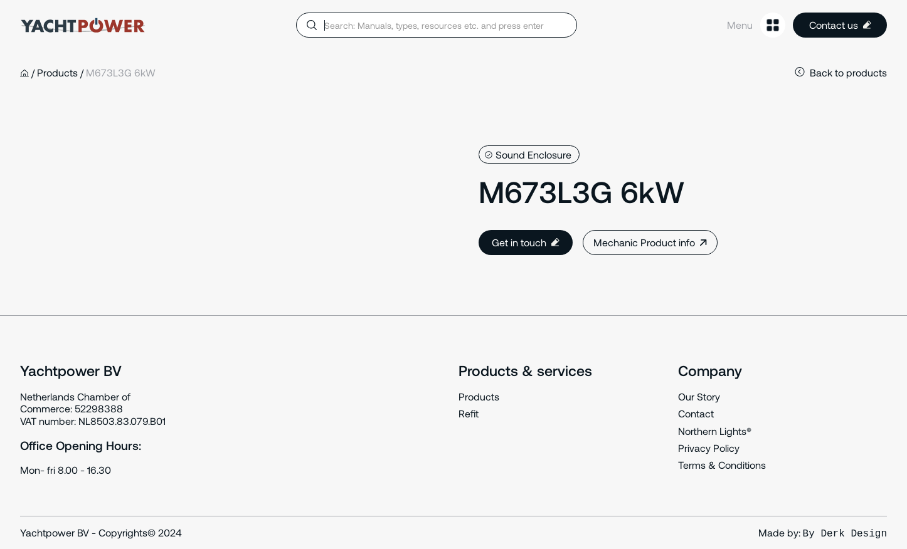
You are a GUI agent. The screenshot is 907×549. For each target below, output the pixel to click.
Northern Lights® (714, 431)
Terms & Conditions (722, 465)
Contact (696, 413)
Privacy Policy (709, 448)
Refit (469, 413)
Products (479, 396)
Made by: (822, 532)
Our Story (699, 396)
